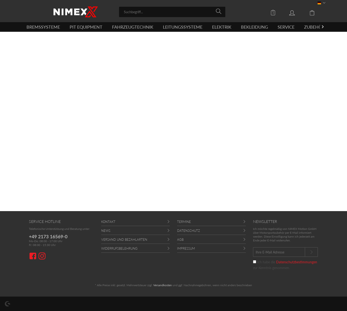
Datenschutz (188, 231)
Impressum (186, 248)
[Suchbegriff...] (172, 12)
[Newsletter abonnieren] (311, 252)
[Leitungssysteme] (182, 27)
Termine (184, 222)
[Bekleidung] (254, 27)
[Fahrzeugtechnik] (132, 27)
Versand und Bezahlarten (124, 239)
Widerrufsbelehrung (119, 248)
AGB (180, 239)
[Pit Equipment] (86, 27)
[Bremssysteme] (43, 27)
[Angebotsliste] (274, 12)
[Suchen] (219, 11)
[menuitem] (172, 12)
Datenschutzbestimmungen (296, 262)
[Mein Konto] (296, 12)
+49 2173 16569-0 (48, 236)
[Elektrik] (221, 27)
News (105, 231)
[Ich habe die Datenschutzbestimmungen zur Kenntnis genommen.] (254, 261)
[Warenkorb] (315, 12)
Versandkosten (162, 285)
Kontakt (108, 222)
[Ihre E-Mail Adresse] (279, 252)
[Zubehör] (314, 27)
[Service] (286, 27)
